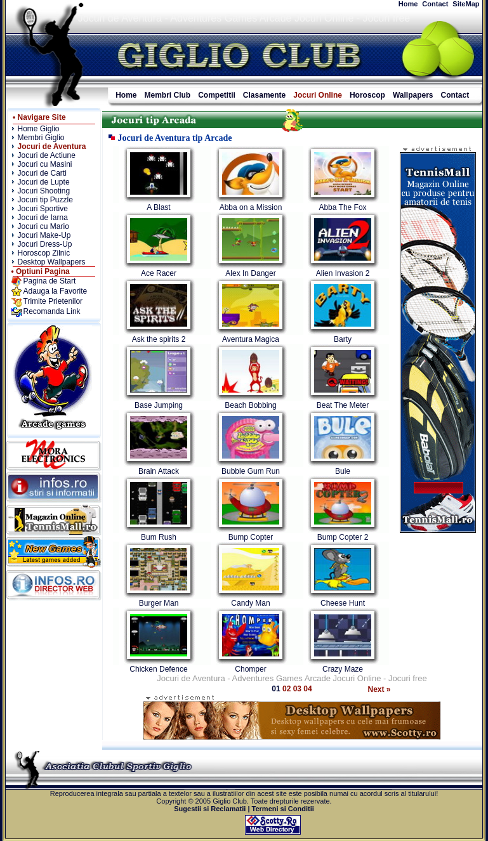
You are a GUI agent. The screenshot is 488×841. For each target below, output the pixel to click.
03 (298, 688)
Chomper (250, 669)
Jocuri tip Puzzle (45, 199)
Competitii (216, 95)
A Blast (158, 207)
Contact (435, 4)
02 (287, 688)
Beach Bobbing (250, 405)
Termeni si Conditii (283, 808)
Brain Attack (158, 471)
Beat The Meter (343, 405)
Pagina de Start (49, 281)
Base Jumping (159, 405)
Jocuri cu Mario (43, 226)
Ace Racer (158, 273)
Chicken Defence (158, 669)
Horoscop (367, 95)
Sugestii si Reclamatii (210, 808)
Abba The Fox (342, 207)
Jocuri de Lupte (44, 182)
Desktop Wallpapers (52, 262)
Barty (343, 339)
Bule (342, 471)
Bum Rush (158, 537)
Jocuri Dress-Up (45, 244)
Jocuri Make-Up (44, 235)
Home (408, 4)
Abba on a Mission (251, 207)
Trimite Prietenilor (53, 301)
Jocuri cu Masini (45, 164)
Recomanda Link (52, 311)
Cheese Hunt (342, 603)
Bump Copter (251, 537)
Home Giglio (39, 128)
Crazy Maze (342, 669)
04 (307, 688)
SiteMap (465, 4)
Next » (379, 689)
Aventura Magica (250, 339)
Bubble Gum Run (250, 471)
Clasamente (264, 95)
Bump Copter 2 (343, 537)
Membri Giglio (41, 137)
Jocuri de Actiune (47, 155)
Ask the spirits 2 (159, 339)
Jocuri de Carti (42, 173)
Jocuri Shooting (44, 190)
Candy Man (250, 603)
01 (277, 688)
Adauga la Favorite (55, 291)
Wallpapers (413, 95)
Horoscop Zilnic (44, 253)
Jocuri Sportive (43, 208)
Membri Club (168, 95)
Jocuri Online (317, 95)
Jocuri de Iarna (43, 217)
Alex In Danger (250, 273)
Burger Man (159, 603)
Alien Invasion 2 (343, 273)
